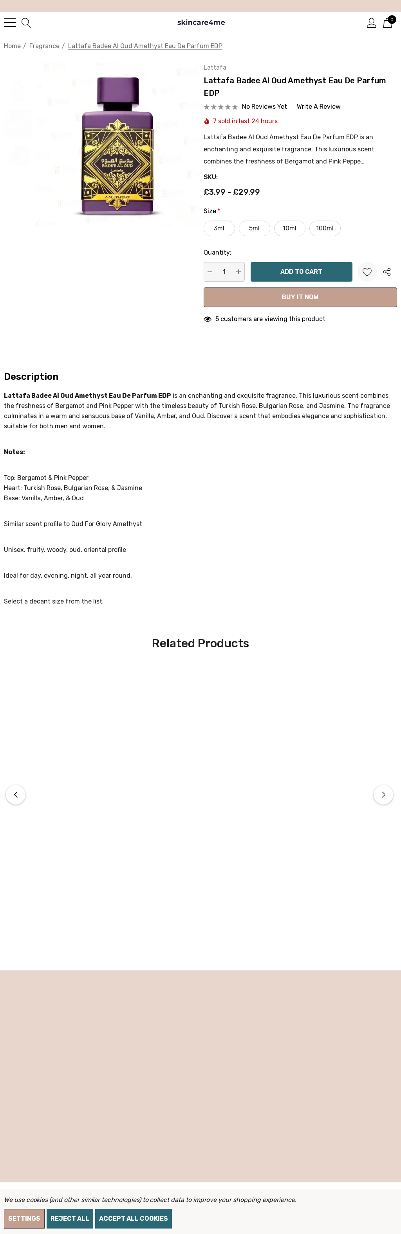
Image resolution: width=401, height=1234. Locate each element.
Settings (24, 1218)
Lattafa (223, 75)
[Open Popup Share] (387, 280)
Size (220, 219)
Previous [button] (15, 803)
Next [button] (383, 803)
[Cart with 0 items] (387, 22)
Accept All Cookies (133, 1218)
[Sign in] (372, 22)
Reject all (70, 1218)
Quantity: (226, 260)
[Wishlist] (367, 280)
